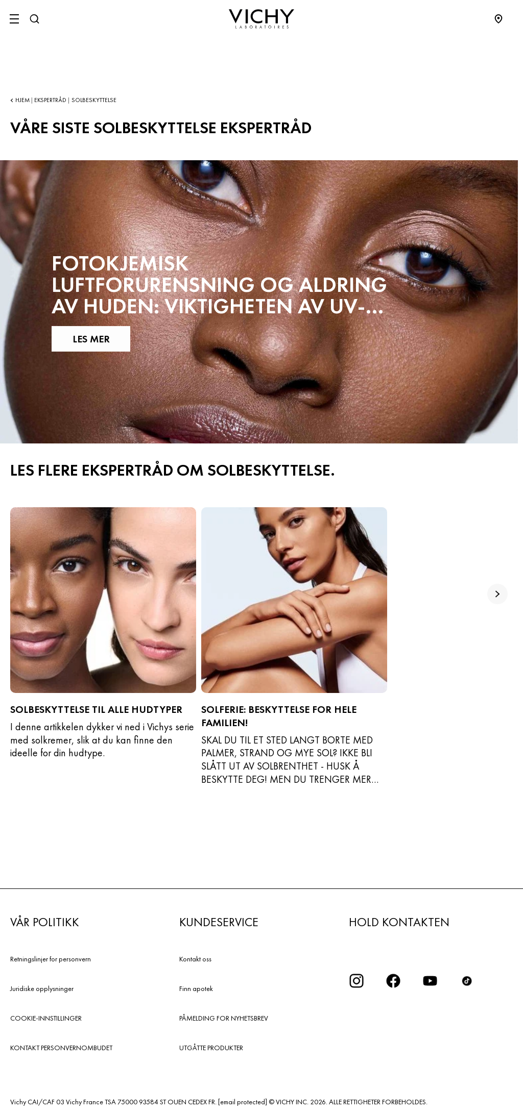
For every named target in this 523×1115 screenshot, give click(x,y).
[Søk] (34, 19)
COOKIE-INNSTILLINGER (46, 1018)
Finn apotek (196, 988)
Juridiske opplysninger (42, 988)
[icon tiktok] (466, 980)
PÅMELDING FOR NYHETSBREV (223, 1018)
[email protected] (242, 1101)
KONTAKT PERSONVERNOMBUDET (61, 1047)
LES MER (90, 338)
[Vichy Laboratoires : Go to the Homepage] (261, 19)
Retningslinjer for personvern (50, 958)
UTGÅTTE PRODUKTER (211, 1047)
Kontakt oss (195, 958)
